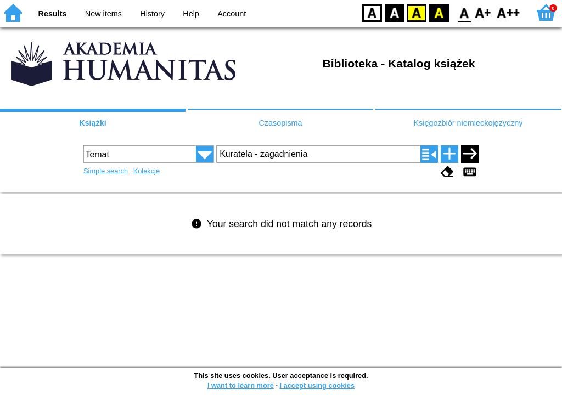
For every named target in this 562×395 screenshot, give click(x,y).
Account (231, 13)
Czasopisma (280, 123)
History (152, 13)
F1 (483, 12)
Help (191, 13)
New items (103, 13)
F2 (508, 12)
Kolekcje (146, 171)
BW (394, 12)
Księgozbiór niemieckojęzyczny (467, 123)
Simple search (105, 171)
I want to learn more (240, 385)
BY (439, 12)
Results (52, 13)
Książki (92, 123)
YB (416, 12)
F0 (464, 12)
